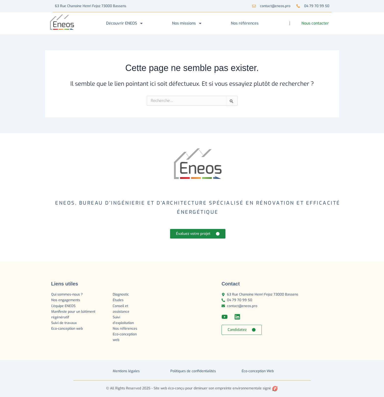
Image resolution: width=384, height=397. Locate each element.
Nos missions (187, 23)
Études (118, 300)
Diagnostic (121, 294)
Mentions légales (126, 371)
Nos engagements (65, 300)
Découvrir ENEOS (124, 23)
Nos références (245, 23)
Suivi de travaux (64, 323)
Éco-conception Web (258, 371)
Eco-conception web (67, 328)
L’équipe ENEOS (63, 306)
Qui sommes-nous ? (67, 294)
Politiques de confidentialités (193, 371)
